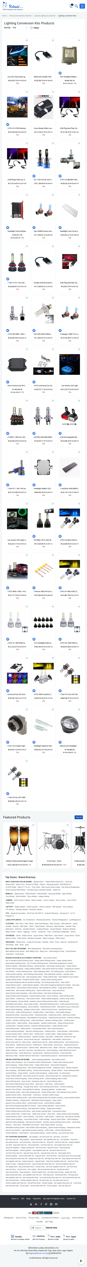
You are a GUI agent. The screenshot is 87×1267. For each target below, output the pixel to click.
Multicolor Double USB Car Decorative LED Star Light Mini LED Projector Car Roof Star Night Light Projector (43, 76)
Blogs (28, 1198)
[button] (82, 6)
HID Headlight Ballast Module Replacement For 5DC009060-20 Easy (69, 76)
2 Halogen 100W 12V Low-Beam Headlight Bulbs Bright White (69, 334)
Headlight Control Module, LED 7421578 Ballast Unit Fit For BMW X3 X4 (17, 231)
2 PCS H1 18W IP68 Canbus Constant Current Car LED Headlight (17, 643)
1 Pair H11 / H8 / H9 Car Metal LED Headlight (17, 488)
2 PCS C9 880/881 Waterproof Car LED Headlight (69, 179)
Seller (54, 1237)
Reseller (40, 1221)
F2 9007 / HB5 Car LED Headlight (17, 437)
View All (79, 817)
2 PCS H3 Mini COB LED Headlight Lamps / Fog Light (69, 540)
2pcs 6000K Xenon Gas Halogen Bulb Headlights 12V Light (43, 231)
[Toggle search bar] (76, 6)
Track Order (65, 1218)
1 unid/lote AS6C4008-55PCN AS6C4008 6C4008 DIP (69, 488)
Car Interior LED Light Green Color (17, 540)
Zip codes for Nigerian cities (54, 1198)
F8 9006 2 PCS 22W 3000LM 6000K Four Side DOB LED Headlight (43, 540)
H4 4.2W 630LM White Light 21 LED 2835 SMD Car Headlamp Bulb (43, 334)
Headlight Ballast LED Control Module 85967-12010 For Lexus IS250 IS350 (43, 488)
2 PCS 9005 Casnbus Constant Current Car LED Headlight (43, 694)
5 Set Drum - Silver (54, 861)
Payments (37, 1198)
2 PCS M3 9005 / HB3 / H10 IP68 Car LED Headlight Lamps (17, 334)
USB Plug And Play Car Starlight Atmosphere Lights (69, 128)
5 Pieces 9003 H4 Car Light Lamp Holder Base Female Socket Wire (43, 591)
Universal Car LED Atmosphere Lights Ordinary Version (17, 694)
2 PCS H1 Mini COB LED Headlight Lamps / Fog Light (69, 591)
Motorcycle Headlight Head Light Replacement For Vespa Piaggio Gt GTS (69, 746)
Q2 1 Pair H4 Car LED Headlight (43, 179)
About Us (15, 1198)
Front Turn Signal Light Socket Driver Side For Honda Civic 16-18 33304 (17, 746)
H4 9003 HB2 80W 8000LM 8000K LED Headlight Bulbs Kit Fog (43, 437)
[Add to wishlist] (33, 825)
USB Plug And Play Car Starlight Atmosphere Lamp (69, 282)
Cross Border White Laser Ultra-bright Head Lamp (43, 128)
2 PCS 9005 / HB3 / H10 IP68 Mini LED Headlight (17, 591)
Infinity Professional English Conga (19, 861)
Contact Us (71, 1198)
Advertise (38, 1237)
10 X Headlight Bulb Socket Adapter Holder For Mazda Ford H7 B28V (43, 643)
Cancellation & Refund (50, 1217)
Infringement (9, 1217)
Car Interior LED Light (69, 385)
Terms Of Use (21, 1217)
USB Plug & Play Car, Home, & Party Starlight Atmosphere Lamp (17, 179)
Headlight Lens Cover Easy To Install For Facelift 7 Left (69, 231)
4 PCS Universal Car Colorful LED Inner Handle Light (43, 385)
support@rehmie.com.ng (38, 1253)
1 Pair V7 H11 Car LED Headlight (17, 282)
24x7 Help (49, 1221)
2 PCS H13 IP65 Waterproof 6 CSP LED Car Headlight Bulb (17, 128)
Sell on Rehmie (77, 1217)
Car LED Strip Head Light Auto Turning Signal (17, 76)
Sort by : (7, 27)
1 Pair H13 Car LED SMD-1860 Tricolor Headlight (69, 694)
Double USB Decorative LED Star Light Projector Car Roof (43, 282)
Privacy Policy (33, 1217)
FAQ (22, 1198)
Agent (69, 1237)
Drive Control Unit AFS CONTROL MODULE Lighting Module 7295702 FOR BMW (17, 385)
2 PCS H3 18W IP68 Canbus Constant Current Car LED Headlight (69, 643)
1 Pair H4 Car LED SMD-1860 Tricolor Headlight (17, 797)
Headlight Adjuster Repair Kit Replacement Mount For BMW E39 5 (43, 746)
